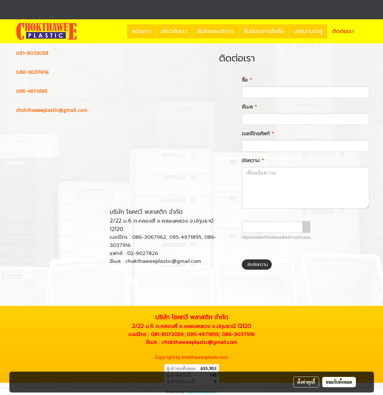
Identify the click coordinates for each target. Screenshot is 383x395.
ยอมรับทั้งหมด (339, 382)
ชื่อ (247, 80)
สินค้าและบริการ (215, 31)
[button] (364, 31)
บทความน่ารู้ (308, 31)
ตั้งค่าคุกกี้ (306, 382)
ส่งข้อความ (257, 264)
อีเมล (249, 107)
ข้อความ (253, 160)
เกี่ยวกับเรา (174, 31)
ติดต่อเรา (343, 31)
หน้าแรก (141, 31)
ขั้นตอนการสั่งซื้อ (264, 31)
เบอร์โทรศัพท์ (258, 133)
